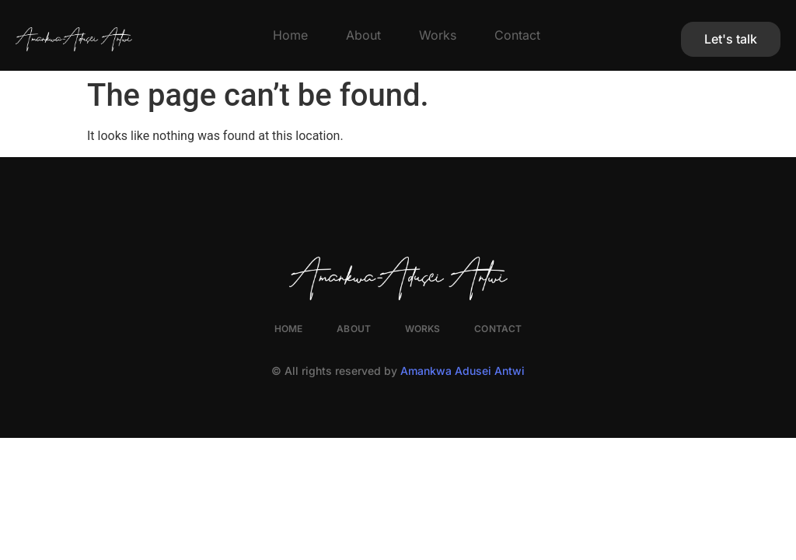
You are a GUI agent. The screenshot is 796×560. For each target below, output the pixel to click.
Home (290, 35)
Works (437, 35)
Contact (517, 35)
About (363, 35)
